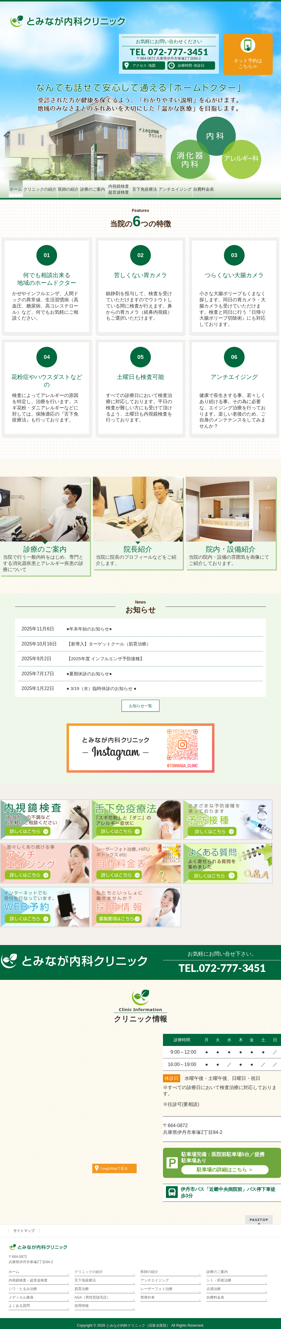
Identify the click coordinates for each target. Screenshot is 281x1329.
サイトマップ (24, 1230)
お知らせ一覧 (140, 706)
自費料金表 (215, 1297)
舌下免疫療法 (85, 1280)
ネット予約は (248, 63)
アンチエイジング (154, 1280)
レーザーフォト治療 (156, 1289)
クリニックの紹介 (89, 1272)
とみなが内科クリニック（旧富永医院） (138, 1325)
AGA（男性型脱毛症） (92, 1297)
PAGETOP (259, 1220)
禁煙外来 (147, 1297)
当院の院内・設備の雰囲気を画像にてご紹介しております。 (231, 555)
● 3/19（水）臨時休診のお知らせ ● (101, 688)
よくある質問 (19, 1306)
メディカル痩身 (21, 1297)
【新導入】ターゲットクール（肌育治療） (109, 643)
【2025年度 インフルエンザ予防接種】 (105, 658)
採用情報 (82, 1306)
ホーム (14, 1272)
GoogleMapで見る (114, 1168)
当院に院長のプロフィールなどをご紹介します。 (138, 555)
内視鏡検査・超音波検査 (28, 1280)
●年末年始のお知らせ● (89, 628)
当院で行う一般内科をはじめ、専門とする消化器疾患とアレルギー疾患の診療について (45, 558)
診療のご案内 (217, 1272)
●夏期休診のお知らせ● (89, 673)
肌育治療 (82, 1289)
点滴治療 (213, 1289)
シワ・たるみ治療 (23, 1289)
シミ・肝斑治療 (218, 1280)
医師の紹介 (149, 1272)
